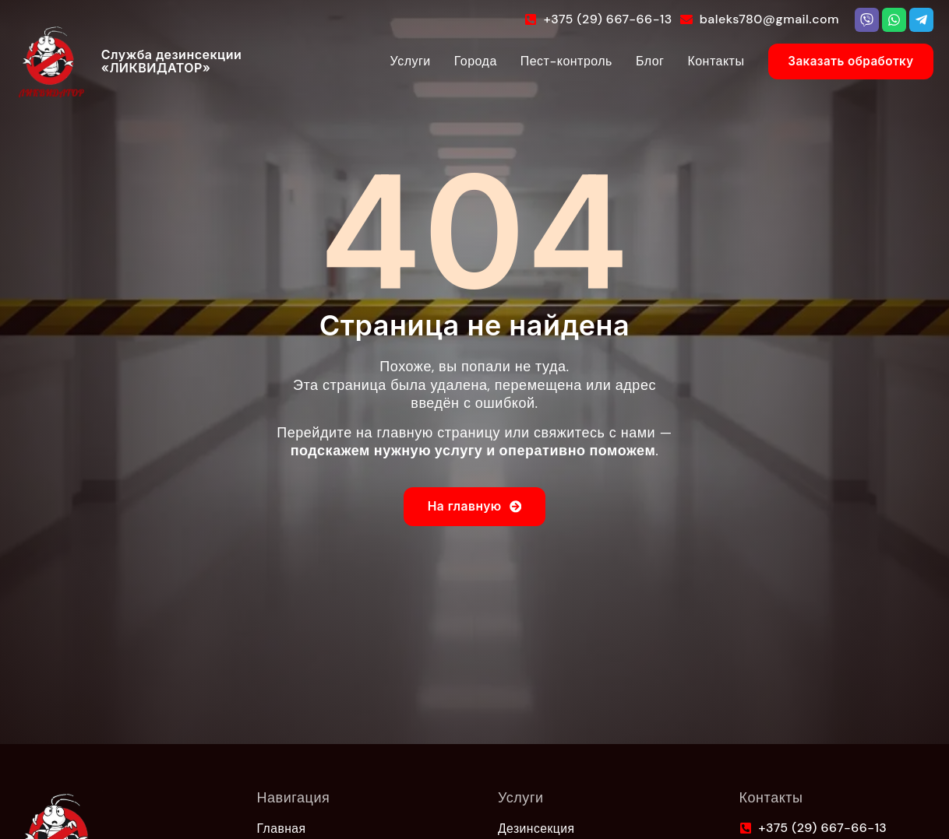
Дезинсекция (537, 828)
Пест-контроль (546, 61)
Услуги (390, 61)
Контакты (696, 61)
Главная (282, 828)
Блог (630, 61)
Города (455, 61)
